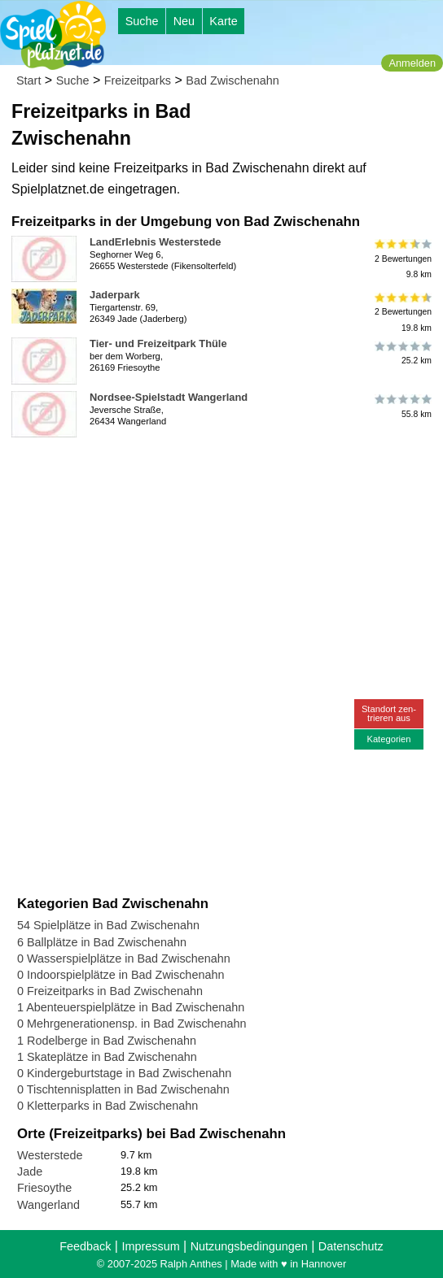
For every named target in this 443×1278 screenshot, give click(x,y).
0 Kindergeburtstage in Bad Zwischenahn (124, 1073)
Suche (142, 21)
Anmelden (412, 63)
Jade (29, 1171)
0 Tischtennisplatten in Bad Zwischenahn (123, 1089)
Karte (223, 21)
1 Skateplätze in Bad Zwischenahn (107, 1056)
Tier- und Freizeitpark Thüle (158, 343)
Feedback (85, 1246)
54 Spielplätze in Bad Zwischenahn (108, 925)
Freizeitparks (137, 80)
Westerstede (50, 1155)
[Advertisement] (202, 468)
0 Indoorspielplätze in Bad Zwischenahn (120, 974)
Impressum (150, 1246)
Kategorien (388, 739)
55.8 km (402, 406)
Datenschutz (351, 1246)
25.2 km (402, 353)
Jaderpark (115, 295)
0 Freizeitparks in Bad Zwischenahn (110, 991)
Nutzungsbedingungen (249, 1246)
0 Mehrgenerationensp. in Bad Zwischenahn (132, 1023)
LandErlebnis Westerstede (155, 242)
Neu (184, 21)
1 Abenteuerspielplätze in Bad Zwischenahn (130, 1007)
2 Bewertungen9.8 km (402, 259)
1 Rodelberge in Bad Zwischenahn (106, 1040)
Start (28, 80)
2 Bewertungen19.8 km (402, 312)
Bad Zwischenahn (232, 80)
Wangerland (48, 1204)
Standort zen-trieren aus (389, 713)
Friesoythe (44, 1187)
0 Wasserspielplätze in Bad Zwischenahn (123, 958)
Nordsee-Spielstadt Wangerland (169, 397)
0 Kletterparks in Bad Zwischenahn (107, 1105)
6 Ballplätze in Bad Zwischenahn (101, 942)
